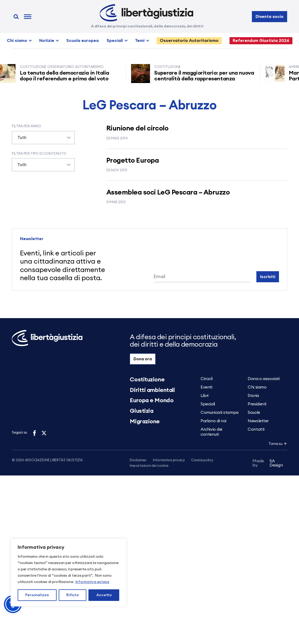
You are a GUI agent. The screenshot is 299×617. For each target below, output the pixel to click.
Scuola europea (82, 40)
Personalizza (37, 595)
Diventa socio (269, 16)
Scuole (254, 412)
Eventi (206, 387)
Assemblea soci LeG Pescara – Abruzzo (168, 192)
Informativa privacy (169, 460)
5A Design (267, 464)
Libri (204, 395)
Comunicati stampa (219, 412)
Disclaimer (138, 460)
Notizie (46, 40)
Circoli (206, 379)
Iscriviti (267, 277)
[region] (68, 572)
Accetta (104, 595)
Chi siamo (17, 40)
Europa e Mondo (151, 400)
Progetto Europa (132, 160)
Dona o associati (264, 379)
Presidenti (257, 404)
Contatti (256, 429)
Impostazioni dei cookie (149, 466)
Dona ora (142, 359)
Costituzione (147, 379)
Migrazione (145, 421)
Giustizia (141, 411)
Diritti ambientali (152, 390)
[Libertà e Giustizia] (146, 13)
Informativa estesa (92, 582)
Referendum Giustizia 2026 (261, 40)
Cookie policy (202, 460)
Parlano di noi (213, 421)
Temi (139, 40)
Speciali (115, 40)
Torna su (277, 444)
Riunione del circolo (137, 128)
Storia (253, 395)
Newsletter (258, 421)
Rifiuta (72, 595)
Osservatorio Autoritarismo (189, 40)
